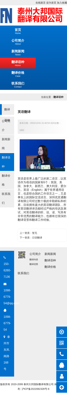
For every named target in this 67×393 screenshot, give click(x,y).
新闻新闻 (6, 144)
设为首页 (51, 2)
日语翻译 (37, 237)
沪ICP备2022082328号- (35, 388)
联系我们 (6, 198)
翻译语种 (58, 97)
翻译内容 (33, 259)
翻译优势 (33, 264)
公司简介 (6, 125)
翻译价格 (6, 180)
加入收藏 (62, 2)
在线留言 (41, 2)
